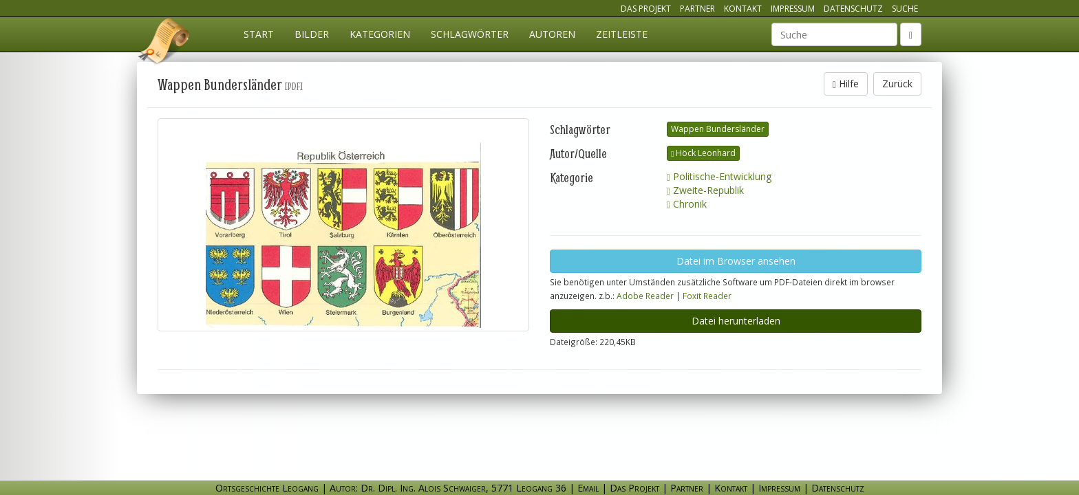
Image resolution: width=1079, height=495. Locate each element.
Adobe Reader (645, 295)
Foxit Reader (707, 295)
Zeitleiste (622, 34)
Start (259, 34)
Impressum (793, 8)
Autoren (552, 34)
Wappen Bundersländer (718, 129)
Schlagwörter (470, 34)
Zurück (897, 83)
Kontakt (743, 8)
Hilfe (846, 83)
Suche (905, 8)
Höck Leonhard (703, 153)
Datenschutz (853, 8)
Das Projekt (646, 8)
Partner (697, 8)
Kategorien (380, 34)
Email (588, 487)
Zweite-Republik (705, 190)
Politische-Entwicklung (719, 176)
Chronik (687, 203)
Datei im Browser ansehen (735, 260)
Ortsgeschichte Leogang (164, 43)
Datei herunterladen (736, 320)
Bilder (312, 34)
